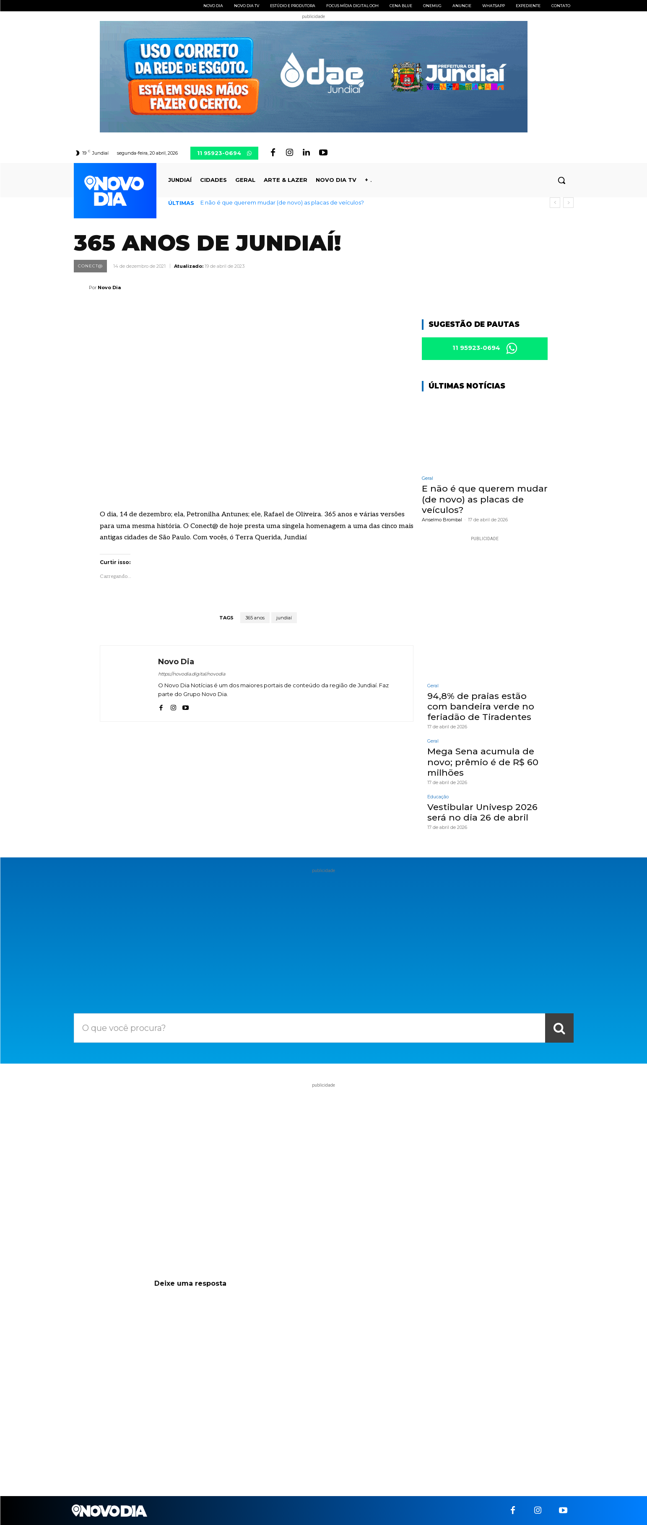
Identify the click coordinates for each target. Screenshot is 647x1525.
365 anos (255, 618)
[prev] (555, 202)
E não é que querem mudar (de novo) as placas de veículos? (282, 202)
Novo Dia (109, 287)
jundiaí (284, 618)
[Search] (559, 1028)
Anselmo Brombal (442, 520)
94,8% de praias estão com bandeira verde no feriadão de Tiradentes (480, 706)
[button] (561, 180)
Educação (438, 797)
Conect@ (90, 266)
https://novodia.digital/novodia (191, 674)
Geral (427, 478)
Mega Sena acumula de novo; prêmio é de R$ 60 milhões (482, 762)
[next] (568, 202)
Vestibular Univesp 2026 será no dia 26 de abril (482, 812)
